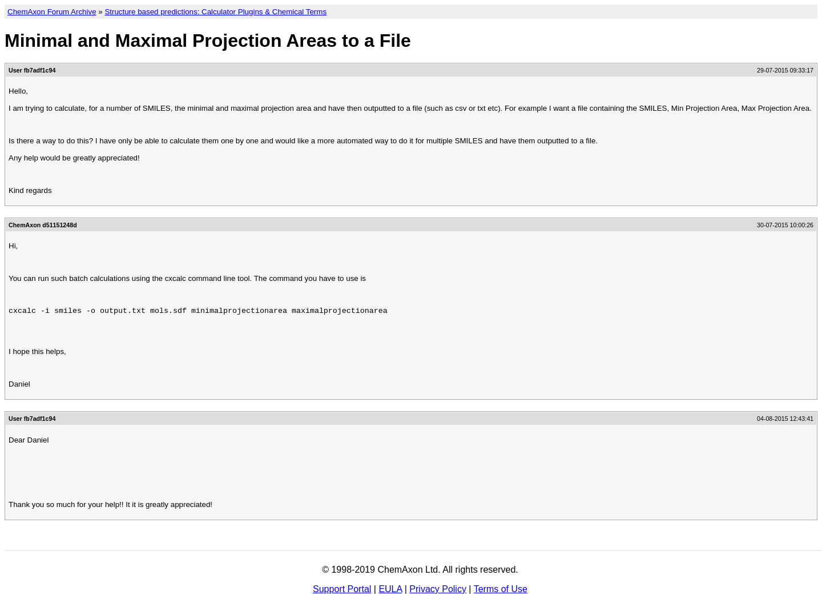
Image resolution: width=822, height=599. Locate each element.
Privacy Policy (437, 589)
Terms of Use (500, 589)
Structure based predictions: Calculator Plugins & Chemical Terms (215, 11)
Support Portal (342, 589)
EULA (390, 589)
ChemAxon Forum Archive (51, 11)
